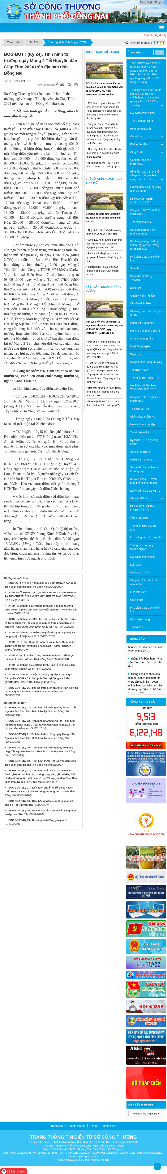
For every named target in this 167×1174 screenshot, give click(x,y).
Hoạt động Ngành (140, 346)
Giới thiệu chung (140, 619)
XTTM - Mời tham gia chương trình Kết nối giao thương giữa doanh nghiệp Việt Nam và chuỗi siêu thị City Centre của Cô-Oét (41, 609)
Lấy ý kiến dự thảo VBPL (145, 490)
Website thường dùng (146, 1113)
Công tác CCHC (139, 572)
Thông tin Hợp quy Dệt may (143, 527)
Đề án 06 (135, 287)
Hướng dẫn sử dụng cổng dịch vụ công (145, 188)
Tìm (159, 52)
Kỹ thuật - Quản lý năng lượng (144, 442)
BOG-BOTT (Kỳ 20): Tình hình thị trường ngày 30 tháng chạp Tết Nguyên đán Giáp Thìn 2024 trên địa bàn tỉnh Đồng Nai (40, 751)
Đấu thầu (135, 564)
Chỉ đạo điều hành (141, 303)
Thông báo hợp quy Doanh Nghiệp (142, 547)
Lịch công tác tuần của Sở (146, 537)
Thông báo (136, 627)
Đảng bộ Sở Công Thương (146, 362)
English (159, 2)
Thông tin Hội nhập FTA (144, 377)
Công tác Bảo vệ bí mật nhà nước (144, 582)
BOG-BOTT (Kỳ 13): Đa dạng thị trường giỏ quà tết (37, 820)
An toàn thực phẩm (141, 338)
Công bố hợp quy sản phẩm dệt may (143, 231)
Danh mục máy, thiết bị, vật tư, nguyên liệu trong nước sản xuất (144, 245)
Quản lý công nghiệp (142, 295)
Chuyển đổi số (139, 498)
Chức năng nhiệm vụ (142, 416)
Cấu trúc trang (76, 1125)
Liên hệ (93, 1125)
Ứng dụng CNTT (140, 517)
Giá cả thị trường (140, 451)
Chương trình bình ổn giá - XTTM (146, 313)
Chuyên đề (136, 152)
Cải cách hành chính (142, 112)
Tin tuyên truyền (139, 369)
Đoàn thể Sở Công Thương (141, 278)
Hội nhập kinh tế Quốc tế (145, 330)
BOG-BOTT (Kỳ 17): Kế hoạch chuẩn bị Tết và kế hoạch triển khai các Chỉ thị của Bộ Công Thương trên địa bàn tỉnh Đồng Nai (40, 791)
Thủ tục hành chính (142, 120)
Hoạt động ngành (140, 128)
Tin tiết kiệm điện (140, 432)
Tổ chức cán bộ (139, 408)
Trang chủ (57, 1125)
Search (134, 268)
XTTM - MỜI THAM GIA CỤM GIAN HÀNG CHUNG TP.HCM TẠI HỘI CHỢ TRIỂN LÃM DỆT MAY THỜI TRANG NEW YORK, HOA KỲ (40, 596)
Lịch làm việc (138, 591)
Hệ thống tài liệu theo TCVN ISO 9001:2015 (143, 387)
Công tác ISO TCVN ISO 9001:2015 (145, 212)
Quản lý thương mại (142, 322)
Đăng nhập (109, 1125)
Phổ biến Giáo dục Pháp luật (145, 258)
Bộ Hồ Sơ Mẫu (139, 144)
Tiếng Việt (146, 2)
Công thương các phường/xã (140, 161)
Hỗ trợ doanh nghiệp (142, 424)
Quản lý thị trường (141, 459)
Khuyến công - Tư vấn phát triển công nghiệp (143, 480)
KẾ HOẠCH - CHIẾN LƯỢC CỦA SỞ (142, 200)
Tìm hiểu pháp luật (141, 221)
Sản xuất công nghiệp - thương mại (144, 469)
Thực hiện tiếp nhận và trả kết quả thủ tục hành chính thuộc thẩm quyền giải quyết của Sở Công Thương (146, 97)
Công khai (136, 136)
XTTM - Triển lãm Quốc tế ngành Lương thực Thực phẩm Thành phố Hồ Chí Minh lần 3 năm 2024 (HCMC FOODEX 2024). (40, 646)
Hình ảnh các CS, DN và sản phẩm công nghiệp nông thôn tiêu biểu (145, 175)
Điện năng (136, 354)
